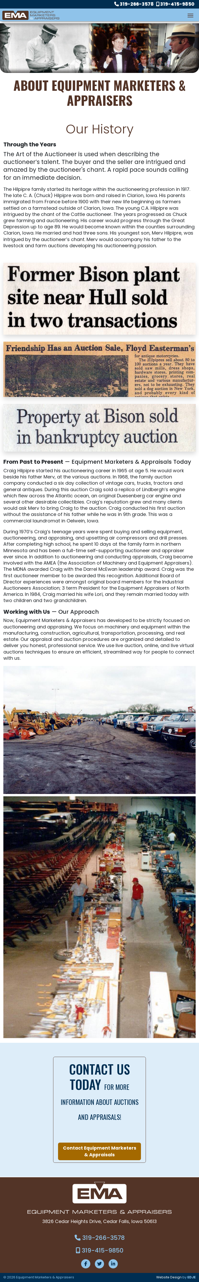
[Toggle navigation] (190, 14)
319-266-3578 (134, 4)
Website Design (168, 1277)
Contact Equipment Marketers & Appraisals (99, 1151)
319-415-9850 (175, 4)
